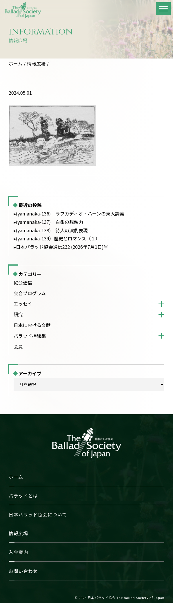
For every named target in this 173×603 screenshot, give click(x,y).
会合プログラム (30, 293)
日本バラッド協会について (38, 514)
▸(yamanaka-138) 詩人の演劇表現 (51, 230)
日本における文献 (32, 324)
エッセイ (23, 303)
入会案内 (18, 552)
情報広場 (36, 63)
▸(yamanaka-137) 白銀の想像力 (48, 221)
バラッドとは (23, 495)
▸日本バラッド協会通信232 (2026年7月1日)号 (61, 246)
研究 (18, 314)
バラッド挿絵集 (30, 335)
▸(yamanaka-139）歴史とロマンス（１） (57, 238)
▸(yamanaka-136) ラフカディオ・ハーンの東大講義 (69, 213)
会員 (18, 346)
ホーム (16, 63)
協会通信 (23, 282)
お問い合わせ (23, 570)
